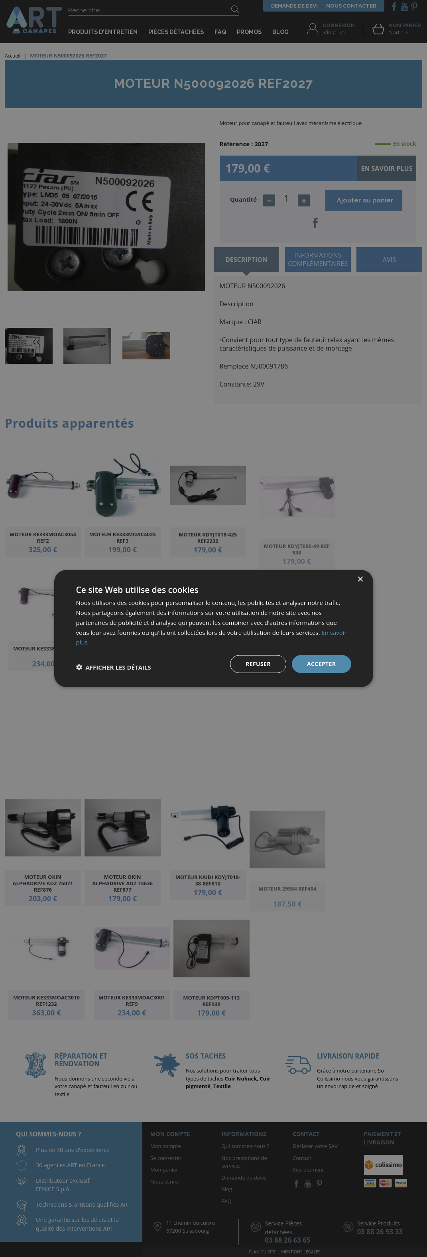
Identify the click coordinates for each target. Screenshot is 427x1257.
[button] (113, 667)
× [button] (360, 580)
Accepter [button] (321, 664)
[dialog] (213, 628)
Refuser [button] (258, 664)
